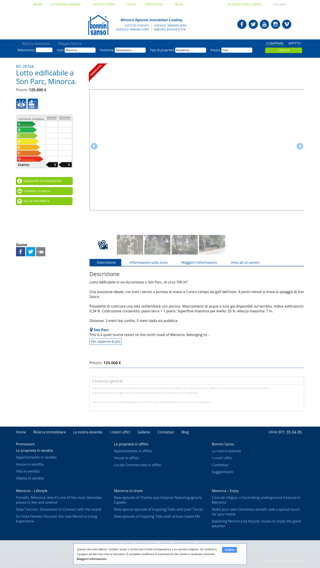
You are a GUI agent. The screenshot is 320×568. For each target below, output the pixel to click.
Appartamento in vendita (36, 457)
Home (37, 4)
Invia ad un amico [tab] (242, 262)
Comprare (275, 43)
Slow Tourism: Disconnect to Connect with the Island (58, 509)
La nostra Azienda (67, 4)
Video (131, 4)
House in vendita (29, 464)
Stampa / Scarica (37, 191)
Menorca (71, 50)
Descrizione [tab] (104, 262)
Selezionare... (124, 50)
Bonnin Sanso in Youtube (264, 24)
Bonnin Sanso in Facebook (241, 24)
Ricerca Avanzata (36, 44)
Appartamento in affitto (133, 450)
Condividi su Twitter (30, 251)
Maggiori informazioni (43, 181)
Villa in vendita (28, 471)
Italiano (275, 4)
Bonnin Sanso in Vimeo (286, 24)
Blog (179, 4)
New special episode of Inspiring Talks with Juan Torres (158, 509)
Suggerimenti (223, 472)
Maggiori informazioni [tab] (196, 262)
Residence (183, 50)
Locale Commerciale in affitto (137, 464)
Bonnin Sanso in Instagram (275, 24)
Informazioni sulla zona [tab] (145, 262)
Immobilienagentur (170, 29)
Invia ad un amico (40, 251)
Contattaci (155, 4)
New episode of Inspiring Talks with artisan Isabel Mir (157, 516)
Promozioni (25, 444)
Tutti (225, 50)
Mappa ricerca (70, 44)
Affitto (294, 43)
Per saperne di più (106, 341)
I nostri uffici (105, 4)
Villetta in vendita (30, 478)
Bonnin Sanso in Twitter (253, 24)
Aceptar (229, 549)
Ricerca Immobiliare (49, 432)
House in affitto (126, 457)
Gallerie (143, 432)
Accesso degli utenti (245, 4)
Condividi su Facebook (20, 251)
